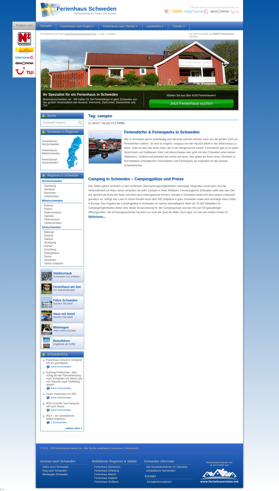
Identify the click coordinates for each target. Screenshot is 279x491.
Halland (48, 239)
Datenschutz (131, 448)
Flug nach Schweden (55, 470)
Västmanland (51, 219)
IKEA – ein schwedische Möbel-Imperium (60, 417)
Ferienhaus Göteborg (106, 470)
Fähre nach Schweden (56, 467)
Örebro (48, 209)
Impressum (117, 448)
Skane (47, 256)
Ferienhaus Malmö (105, 474)
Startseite (45, 25)
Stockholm (50, 260)
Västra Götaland (53, 263)
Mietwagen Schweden (55, 474)
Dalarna (48, 205)
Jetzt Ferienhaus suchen (191, 103)
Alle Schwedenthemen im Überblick (166, 467)
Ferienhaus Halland (105, 478)
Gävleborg (50, 185)
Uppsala (49, 215)
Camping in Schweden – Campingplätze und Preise (136, 179)
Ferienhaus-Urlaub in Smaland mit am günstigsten (64, 361)
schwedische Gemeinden (160, 470)
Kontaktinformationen (159, 481)
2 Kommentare (59, 422)
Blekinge (49, 232)
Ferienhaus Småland (106, 481)
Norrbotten (50, 192)
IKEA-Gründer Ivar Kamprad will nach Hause (62, 405)
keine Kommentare (61, 366)
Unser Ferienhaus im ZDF (61, 394)
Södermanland (52, 212)
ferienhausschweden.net (219, 462)
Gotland (48, 235)
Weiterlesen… (96, 216)
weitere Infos (73, 428)
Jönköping (50, 242)
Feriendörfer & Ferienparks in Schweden (161, 132)
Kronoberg (50, 249)
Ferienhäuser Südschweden (50, 161)
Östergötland (51, 253)
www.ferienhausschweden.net (80, 33)
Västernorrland (52, 222)
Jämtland (49, 189)
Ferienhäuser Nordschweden (50, 143)
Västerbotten (51, 196)
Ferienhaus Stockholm (107, 467)
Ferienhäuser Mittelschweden (51, 152)
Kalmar (48, 246)
